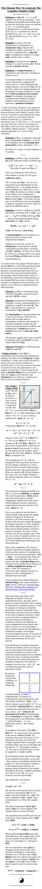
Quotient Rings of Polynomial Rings (20, 590)
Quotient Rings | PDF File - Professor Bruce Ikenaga (22, 586)
